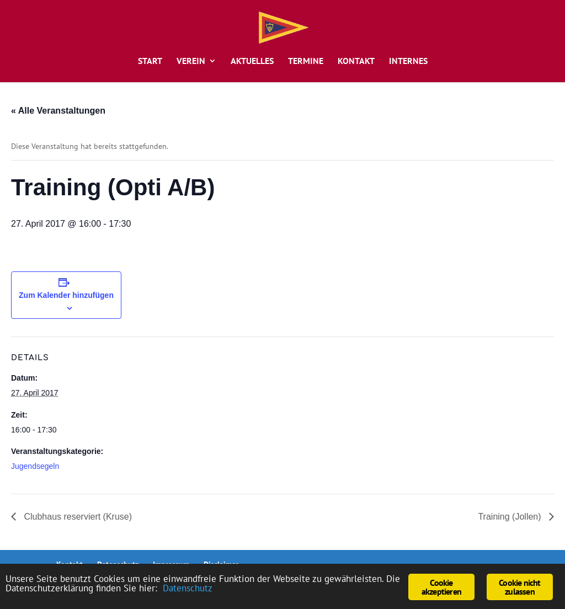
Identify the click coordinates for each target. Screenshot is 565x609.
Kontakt (356, 61)
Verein (191, 61)
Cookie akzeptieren (441, 587)
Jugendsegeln (35, 466)
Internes (408, 61)
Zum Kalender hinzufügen (66, 295)
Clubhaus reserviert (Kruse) (77, 516)
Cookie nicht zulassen (519, 587)
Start (150, 61)
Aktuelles (252, 61)
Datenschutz (187, 588)
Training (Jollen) (510, 516)
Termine (305, 61)
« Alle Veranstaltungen (58, 110)
